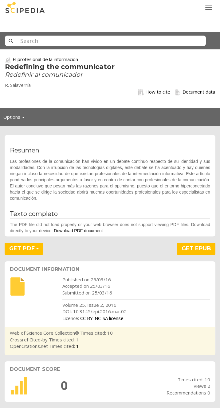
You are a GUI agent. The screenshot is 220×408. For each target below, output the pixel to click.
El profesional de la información (45, 59)
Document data (195, 92)
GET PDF (24, 248)
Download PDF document (78, 230)
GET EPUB (196, 248)
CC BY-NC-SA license (102, 318)
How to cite (154, 92)
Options (15, 118)
